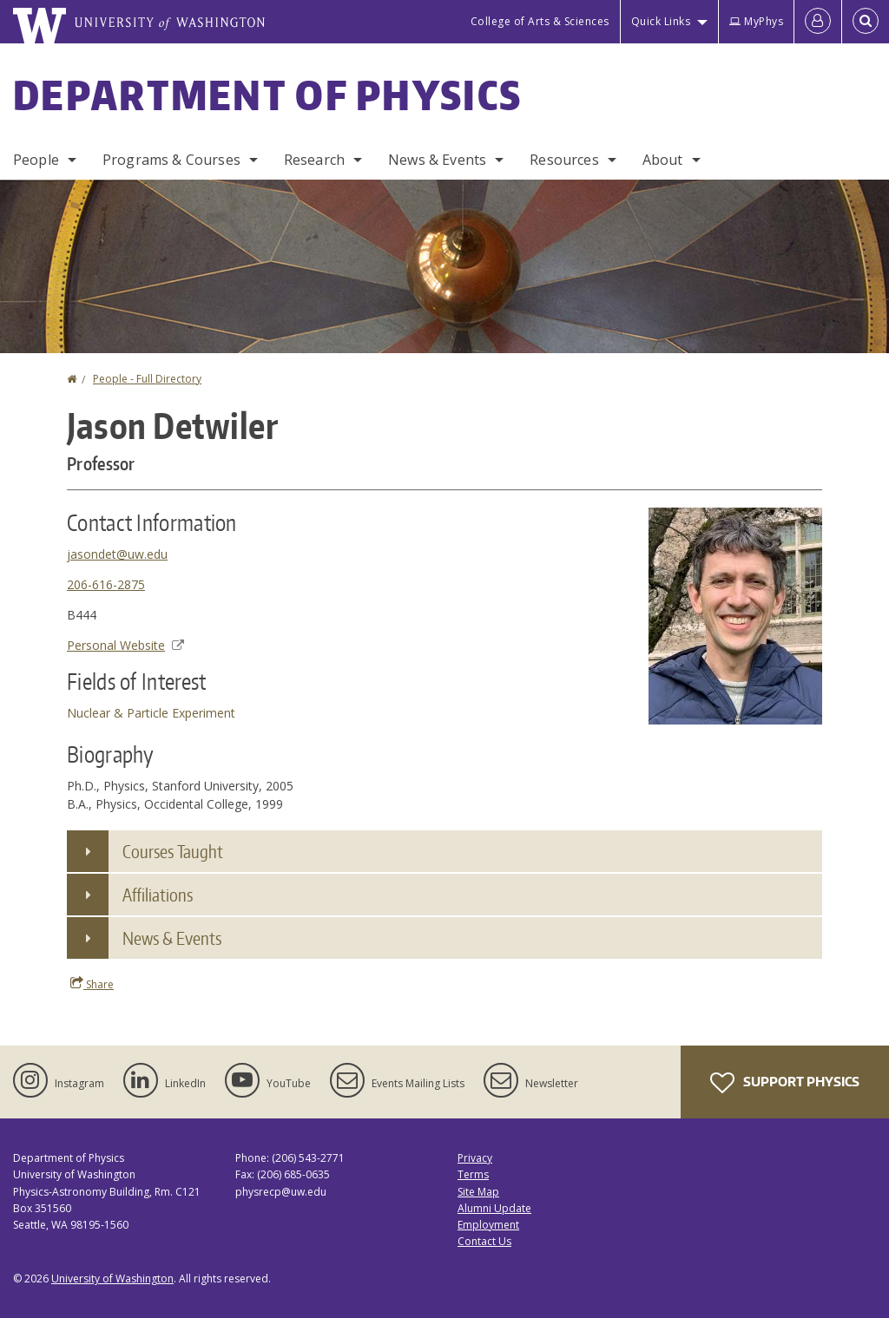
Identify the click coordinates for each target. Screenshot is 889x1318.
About (662, 159)
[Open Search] (865, 21)
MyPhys (756, 21)
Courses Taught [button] (172, 851)
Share (92, 984)
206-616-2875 (106, 584)
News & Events (437, 159)
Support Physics (784, 1083)
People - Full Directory (147, 378)
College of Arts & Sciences (540, 21)
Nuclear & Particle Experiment (151, 713)
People (36, 159)
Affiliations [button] (157, 894)
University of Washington (112, 1278)
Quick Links (661, 21)
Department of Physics (267, 95)
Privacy (475, 1158)
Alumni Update (494, 1208)
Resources (564, 159)
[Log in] (817, 21)
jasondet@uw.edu (117, 554)
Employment (488, 1224)
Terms (473, 1174)
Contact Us (484, 1241)
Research (314, 159)
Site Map (478, 1191)
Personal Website (125, 645)
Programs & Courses (171, 159)
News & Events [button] (171, 938)
